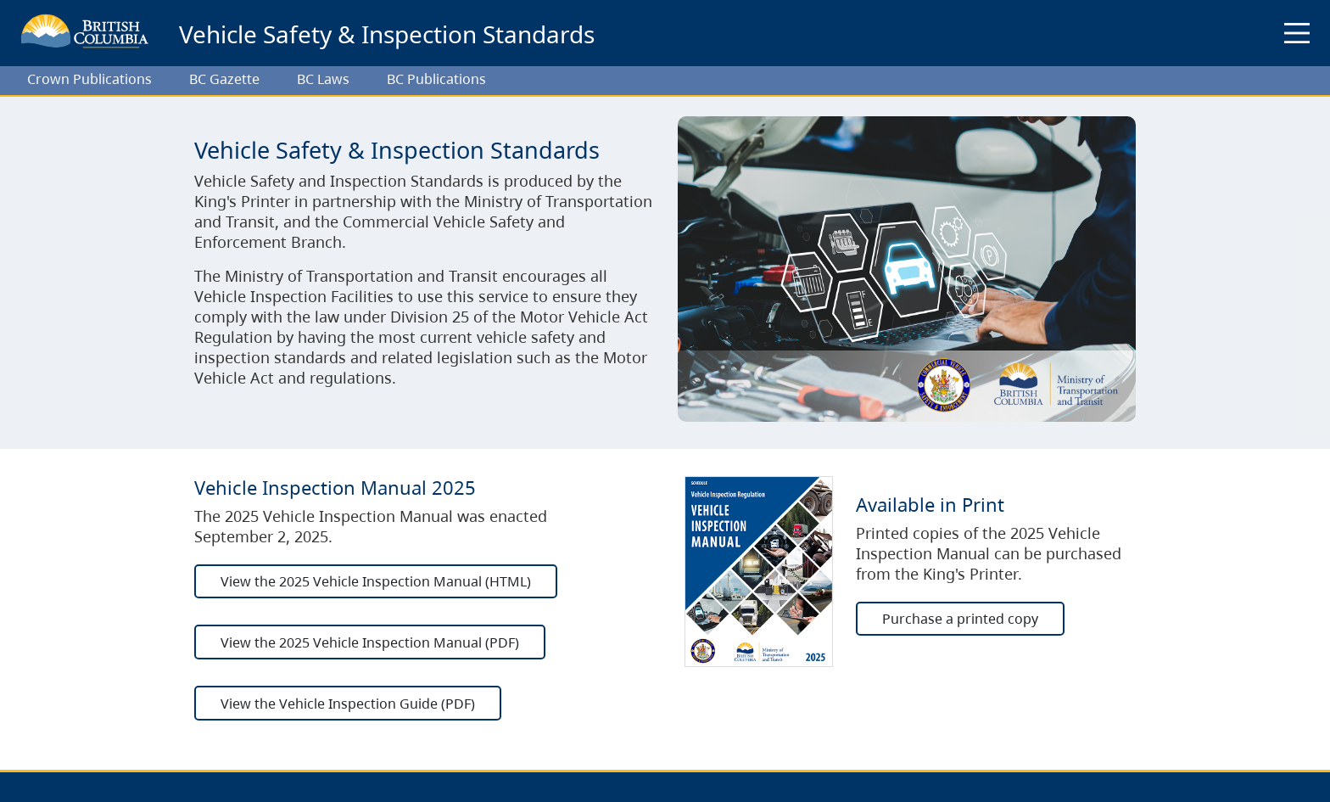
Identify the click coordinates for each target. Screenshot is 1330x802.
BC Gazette (224, 79)
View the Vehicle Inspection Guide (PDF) (348, 703)
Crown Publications (89, 79)
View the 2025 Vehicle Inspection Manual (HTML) (376, 581)
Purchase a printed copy (960, 618)
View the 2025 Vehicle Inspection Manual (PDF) (370, 642)
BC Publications (436, 79)
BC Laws (323, 79)
